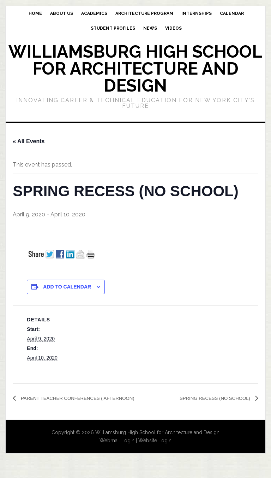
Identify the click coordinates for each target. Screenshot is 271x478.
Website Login (154, 450)
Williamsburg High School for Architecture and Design (135, 68)
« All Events (28, 141)
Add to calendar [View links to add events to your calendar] (67, 287)
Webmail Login (117, 450)
